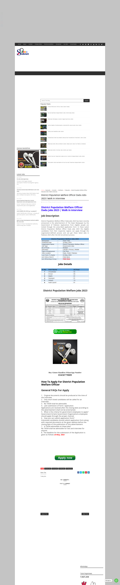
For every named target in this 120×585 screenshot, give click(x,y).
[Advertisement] (46, 10)
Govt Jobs (54, 191)
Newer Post (44, 547)
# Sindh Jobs (62, 501)
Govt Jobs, (64, 206)
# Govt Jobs (54, 501)
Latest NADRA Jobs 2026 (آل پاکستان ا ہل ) (27, 212)
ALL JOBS (66, 44)
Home (19, 44)
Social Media (73, 44)
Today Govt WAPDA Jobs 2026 (56, 132)
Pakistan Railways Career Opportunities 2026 (60, 120)
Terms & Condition (48, 44)
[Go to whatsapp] (116, 580)
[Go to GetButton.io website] (116, 583)
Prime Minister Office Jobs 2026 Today (59, 107)
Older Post (75, 547)
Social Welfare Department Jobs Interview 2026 (61, 114)
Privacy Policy (38, 44)
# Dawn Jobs (48, 501)
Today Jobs (67, 191)
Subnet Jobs (29, 556)
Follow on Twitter (92, 225)
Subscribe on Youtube (92, 235)
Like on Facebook (92, 222)
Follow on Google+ (92, 229)
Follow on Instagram (92, 232)
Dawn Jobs (47, 191)
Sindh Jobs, (69, 206)
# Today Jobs (69, 501)
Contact (30, 44)
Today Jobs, (75, 206)
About (24, 44)
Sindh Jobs (60, 191)
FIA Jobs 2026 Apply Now (22, 180)
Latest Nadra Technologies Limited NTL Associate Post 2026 (95, 265)
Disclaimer (58, 44)
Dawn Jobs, (59, 206)
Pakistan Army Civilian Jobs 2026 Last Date (60, 151)
